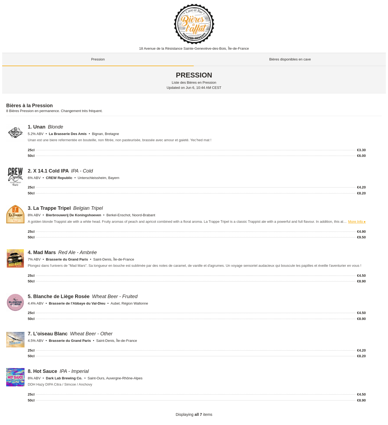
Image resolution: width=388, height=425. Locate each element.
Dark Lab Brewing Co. (64, 378)
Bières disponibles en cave (290, 59)
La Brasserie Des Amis (67, 134)
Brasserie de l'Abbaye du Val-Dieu (77, 303)
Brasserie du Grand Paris (67, 259)
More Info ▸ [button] (357, 222)
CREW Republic (59, 178)
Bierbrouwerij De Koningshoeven (73, 215)
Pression (98, 59)
